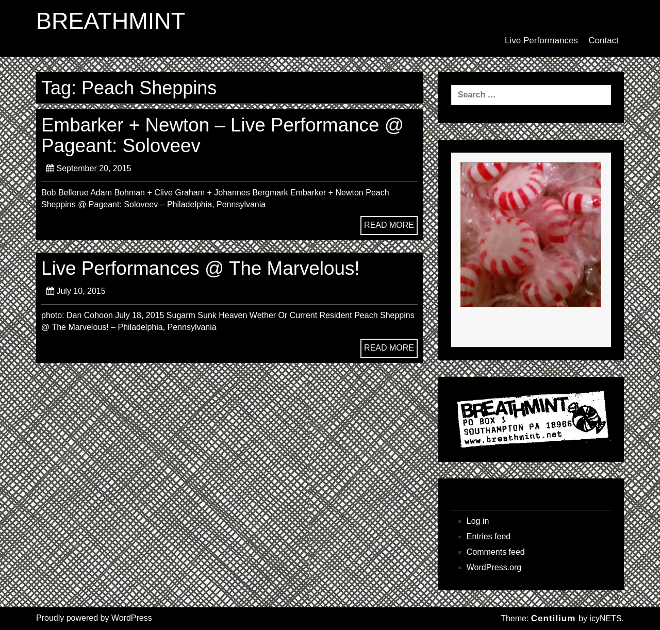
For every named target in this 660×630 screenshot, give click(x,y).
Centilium (553, 618)
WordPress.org (494, 567)
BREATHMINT (110, 21)
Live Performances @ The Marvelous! (200, 268)
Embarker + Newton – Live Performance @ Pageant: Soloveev (222, 135)
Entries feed (488, 536)
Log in (478, 521)
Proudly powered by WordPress (94, 618)
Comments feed (496, 552)
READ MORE (389, 225)
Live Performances (541, 40)
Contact (603, 40)
